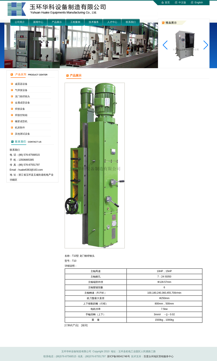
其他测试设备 (22, 133)
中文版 (182, 2)
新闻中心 (38, 22)
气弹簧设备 (21, 90)
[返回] (84, 325)
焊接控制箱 (21, 115)
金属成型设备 (22, 102)
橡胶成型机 (21, 121)
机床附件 (20, 127)
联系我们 (131, 22)
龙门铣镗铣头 (22, 96)
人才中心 (112, 22)
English (199, 2)
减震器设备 (21, 84)
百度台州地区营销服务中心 (159, 356)
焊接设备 (20, 108)
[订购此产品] (72, 325)
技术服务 (94, 22)
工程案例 (75, 22)
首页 (167, 2)
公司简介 (20, 22)
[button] (206, 45)
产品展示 (57, 22)
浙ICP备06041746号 (118, 356)
